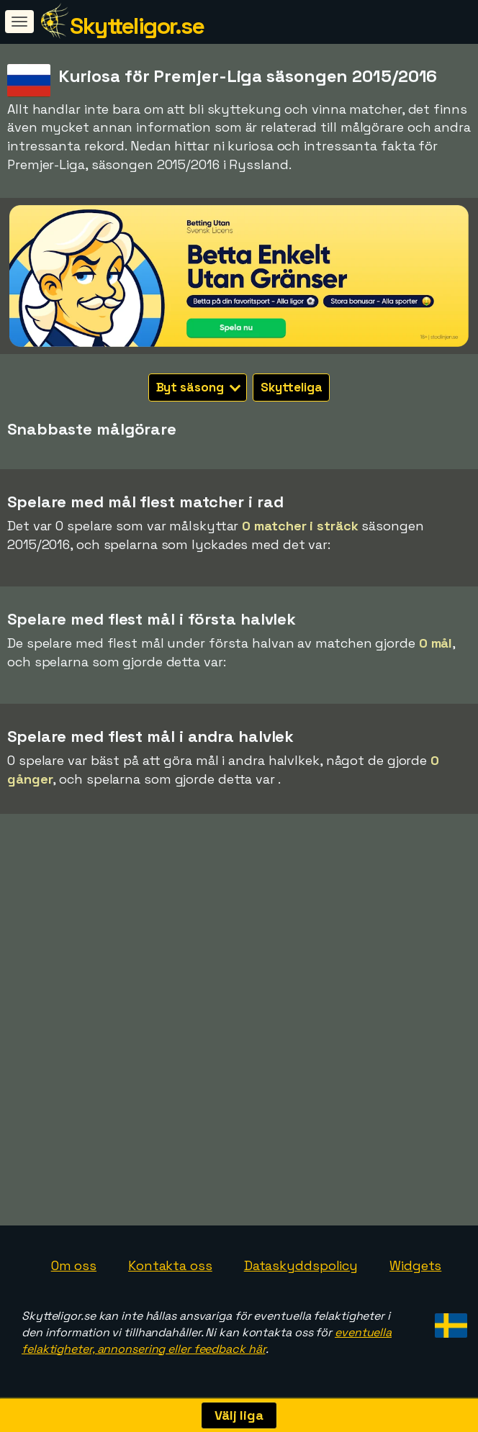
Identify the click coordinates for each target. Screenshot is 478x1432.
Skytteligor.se (137, 26)
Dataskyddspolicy (301, 1265)
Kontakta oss (170, 1265)
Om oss (73, 1265)
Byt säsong (198, 387)
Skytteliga (291, 387)
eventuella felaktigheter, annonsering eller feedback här (207, 1340)
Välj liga (239, 1415)
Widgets (415, 1265)
